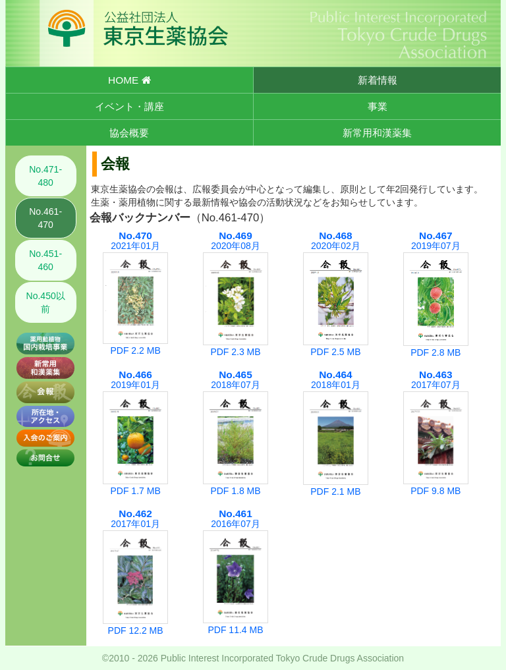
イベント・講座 (129, 106)
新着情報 (377, 80)
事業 (377, 106)
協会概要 (129, 132)
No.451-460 (45, 260)
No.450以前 (45, 302)
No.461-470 (45, 218)
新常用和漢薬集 (377, 132)
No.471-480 (45, 176)
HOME (129, 80)
